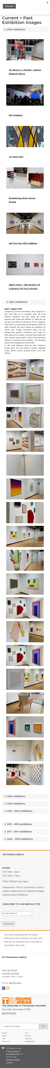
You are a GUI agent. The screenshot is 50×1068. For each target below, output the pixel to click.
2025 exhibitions (14, 29)
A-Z (26, 1033)
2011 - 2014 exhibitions (18, 831)
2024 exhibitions (17, 302)
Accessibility (29, 1041)
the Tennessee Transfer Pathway (13, 1059)
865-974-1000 (9, 1013)
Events (4, 1033)
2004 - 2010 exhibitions (18, 839)
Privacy (28, 1036)
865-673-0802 (15, 983)
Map (3, 1038)
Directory (28, 1038)
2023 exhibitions (14, 796)
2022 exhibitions (14, 803)
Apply (4, 1036)
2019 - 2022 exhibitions (18, 811)
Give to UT (6, 1041)
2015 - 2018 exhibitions (18, 824)
